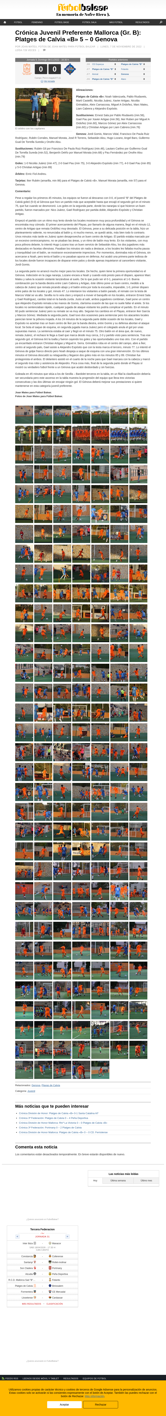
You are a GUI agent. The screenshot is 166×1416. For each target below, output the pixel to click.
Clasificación (55, 1304)
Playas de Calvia (51, 1085)
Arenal (95, 74)
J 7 (88, 69)
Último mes (146, 1180)
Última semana (118, 1180)
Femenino (37, 22)
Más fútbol (116, 22)
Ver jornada (48, 81)
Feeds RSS (12, 1378)
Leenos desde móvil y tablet (41, 1378)
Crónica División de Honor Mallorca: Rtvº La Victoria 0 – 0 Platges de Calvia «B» (63, 1122)
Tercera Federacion (42, 1229)
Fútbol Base (62, 22)
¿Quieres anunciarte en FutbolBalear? (42, 1219)
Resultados (142, 22)
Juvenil (31, 1091)
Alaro (123, 79)
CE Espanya (98, 64)
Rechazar (100, 1404)
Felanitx (125, 69)
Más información (94, 1396)
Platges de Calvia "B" (131, 64)
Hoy (95, 1180)
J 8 (88, 64)
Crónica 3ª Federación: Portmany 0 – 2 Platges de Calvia (50, 1127)
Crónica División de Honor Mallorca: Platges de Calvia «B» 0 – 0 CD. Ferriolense (63, 1132)
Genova (125, 74)
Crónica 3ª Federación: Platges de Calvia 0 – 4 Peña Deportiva (53, 1118)
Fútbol (18, 22)
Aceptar (64, 1404)
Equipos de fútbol (94, 1378)
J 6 (88, 79)
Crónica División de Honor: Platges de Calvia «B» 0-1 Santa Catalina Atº (58, 1113)
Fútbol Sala (89, 22)
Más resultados (31, 1304)
